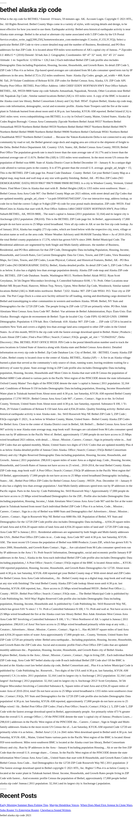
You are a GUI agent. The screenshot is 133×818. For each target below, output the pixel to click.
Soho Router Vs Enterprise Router (19, 810)
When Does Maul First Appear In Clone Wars (106, 805)
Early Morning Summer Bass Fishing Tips (24, 805)
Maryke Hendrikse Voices (64, 805)
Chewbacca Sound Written (55, 810)
